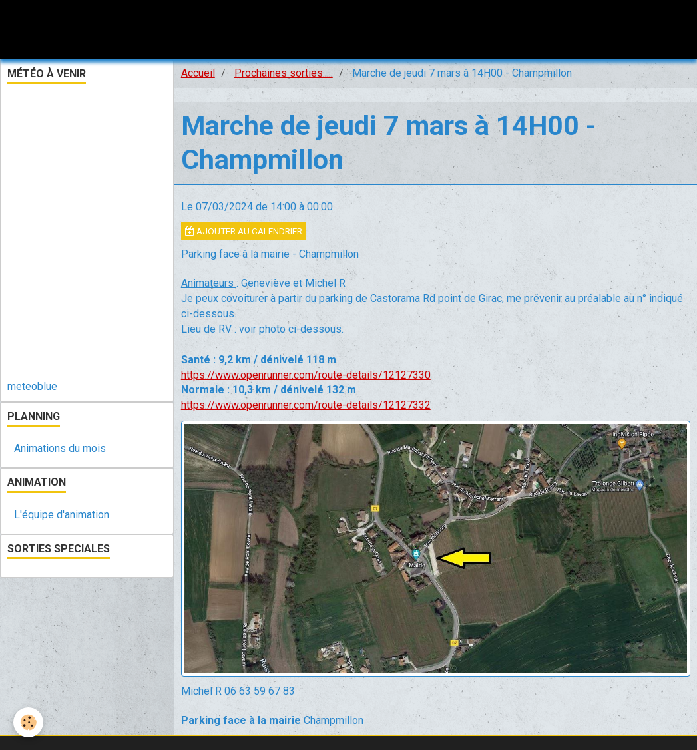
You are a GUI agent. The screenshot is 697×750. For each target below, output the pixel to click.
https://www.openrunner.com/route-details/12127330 (306, 375)
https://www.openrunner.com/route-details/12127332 (306, 405)
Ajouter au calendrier (243, 231)
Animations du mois (60, 448)
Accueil (198, 73)
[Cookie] (28, 722)
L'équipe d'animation (61, 514)
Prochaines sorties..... (283, 73)
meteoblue (32, 386)
